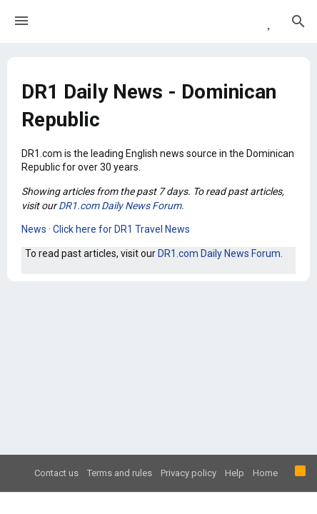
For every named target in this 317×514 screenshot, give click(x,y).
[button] (21, 21)
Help (234, 473)
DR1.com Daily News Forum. (121, 205)
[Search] (298, 21)
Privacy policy (188, 473)
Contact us (56, 473)
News (33, 229)
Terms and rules (119, 473)
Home (265, 473)
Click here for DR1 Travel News (121, 229)
